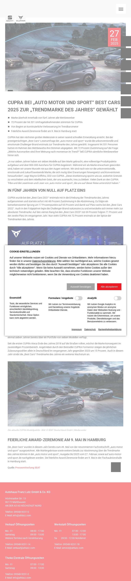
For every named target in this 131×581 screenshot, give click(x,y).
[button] (81, 286)
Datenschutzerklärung (43, 261)
